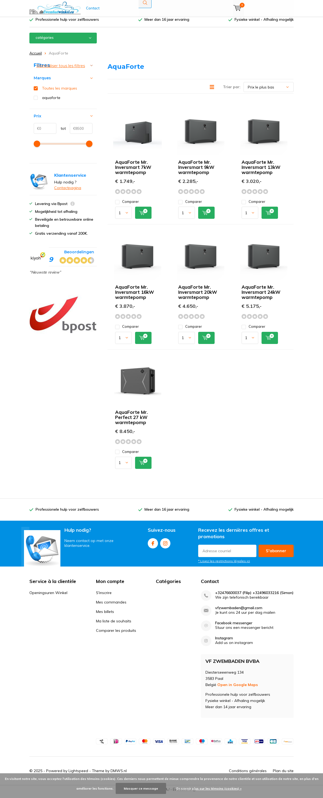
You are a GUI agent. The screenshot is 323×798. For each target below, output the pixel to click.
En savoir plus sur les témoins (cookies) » (209, 788)
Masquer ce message (141, 788)
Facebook (153, 546)
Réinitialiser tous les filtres (60, 69)
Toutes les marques (59, 92)
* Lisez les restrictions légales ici (224, 565)
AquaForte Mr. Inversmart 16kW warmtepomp (134, 296)
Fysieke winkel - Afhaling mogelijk (264, 23)
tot (61, 132)
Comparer (127, 205)
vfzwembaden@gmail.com (238, 612)
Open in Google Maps (237, 688)
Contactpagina (67, 191)
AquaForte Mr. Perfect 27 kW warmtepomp (131, 421)
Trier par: (231, 90)
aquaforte (51, 101)
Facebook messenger (233, 627)
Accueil (35, 57)
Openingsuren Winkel (48, 596)
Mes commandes (111, 606)
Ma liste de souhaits (113, 625)
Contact (92, 8)
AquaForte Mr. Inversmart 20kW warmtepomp (197, 296)
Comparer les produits (116, 634)
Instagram (165, 546)
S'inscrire (104, 596)
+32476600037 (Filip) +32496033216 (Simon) (254, 597)
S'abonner (276, 554)
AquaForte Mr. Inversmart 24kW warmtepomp (261, 296)
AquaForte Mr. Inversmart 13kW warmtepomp (261, 171)
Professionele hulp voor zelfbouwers (67, 23)
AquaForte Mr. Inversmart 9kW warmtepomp (196, 171)
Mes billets (105, 615)
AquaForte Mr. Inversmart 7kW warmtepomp (133, 171)
